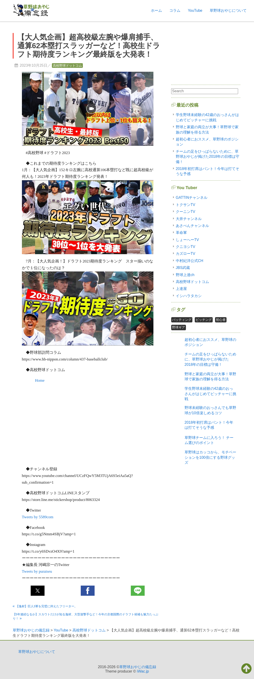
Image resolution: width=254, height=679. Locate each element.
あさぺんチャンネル (192, 226)
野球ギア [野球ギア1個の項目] (178, 327)
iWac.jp (143, 671)
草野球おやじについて (228, 10)
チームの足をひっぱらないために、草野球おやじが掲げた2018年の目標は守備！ (207, 156)
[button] (38, 591)
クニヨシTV (185, 247)
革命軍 (181, 233)
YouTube (195, 10)
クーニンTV (185, 212)
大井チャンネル (189, 219)
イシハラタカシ (189, 296)
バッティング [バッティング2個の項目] (181, 320)
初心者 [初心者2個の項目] (221, 320)
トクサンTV (185, 205)
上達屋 (181, 289)
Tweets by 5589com (38, 517)
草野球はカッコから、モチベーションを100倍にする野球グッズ (210, 457)
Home (40, 380)
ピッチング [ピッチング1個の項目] (204, 320)
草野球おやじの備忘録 (137, 667)
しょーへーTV (187, 240)
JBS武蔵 (183, 268)
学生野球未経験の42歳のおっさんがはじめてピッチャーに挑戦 (210, 394)
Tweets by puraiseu (37, 571)
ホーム (156, 10)
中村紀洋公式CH (189, 261)
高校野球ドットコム (67, 65)
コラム (174, 10)
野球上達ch (185, 275)
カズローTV (185, 254)
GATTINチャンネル (191, 198)
